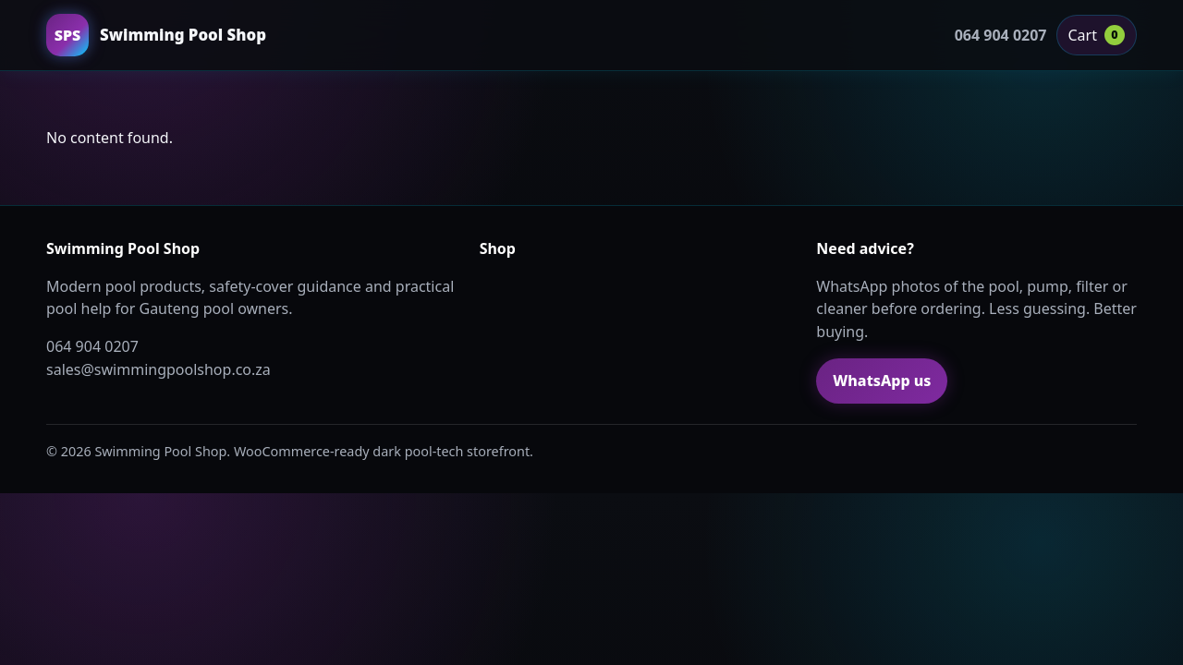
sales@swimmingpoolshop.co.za (158, 369)
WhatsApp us (882, 380)
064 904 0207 (1001, 35)
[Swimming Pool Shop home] (156, 35)
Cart (1096, 35)
